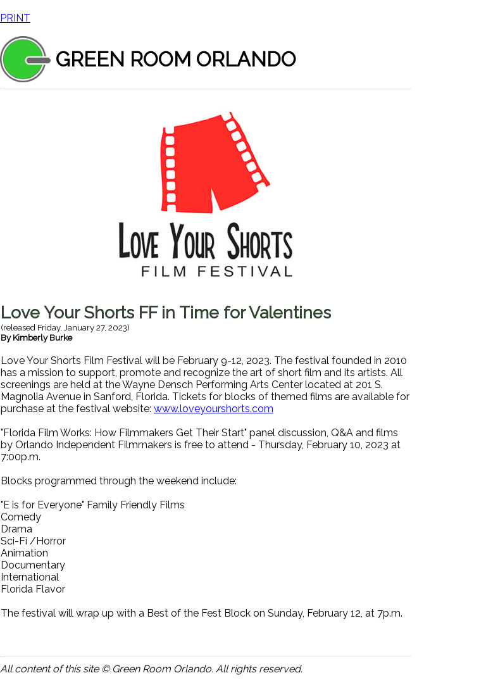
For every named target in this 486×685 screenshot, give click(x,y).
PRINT (15, 18)
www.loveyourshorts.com (213, 409)
